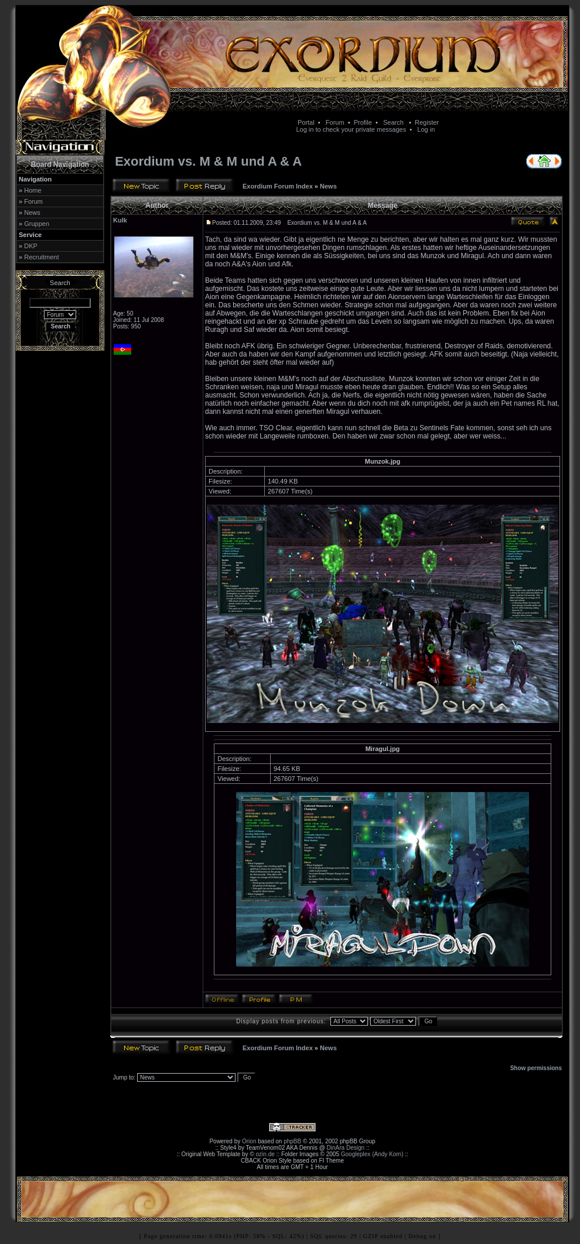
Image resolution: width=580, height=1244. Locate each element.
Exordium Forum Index (278, 186)
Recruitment (41, 257)
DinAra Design (345, 1147)
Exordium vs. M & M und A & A (208, 161)
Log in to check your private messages (351, 129)
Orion (249, 1141)
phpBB (292, 1141)
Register (427, 122)
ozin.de (265, 1154)
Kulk (120, 220)
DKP (30, 245)
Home (32, 190)
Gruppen (36, 223)
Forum (335, 122)
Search (393, 122)
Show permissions (536, 1068)
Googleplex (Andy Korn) (372, 1154)
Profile (363, 122)
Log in (426, 129)
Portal (306, 122)
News (32, 212)
